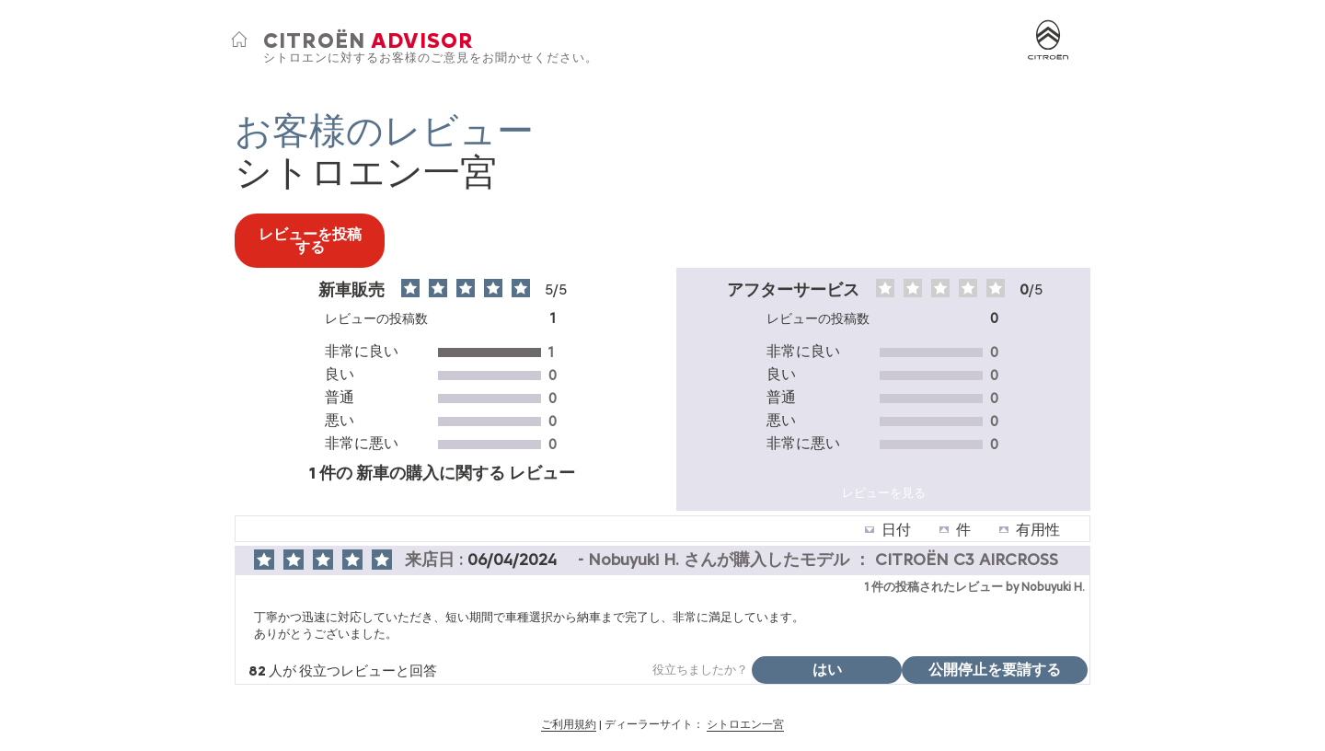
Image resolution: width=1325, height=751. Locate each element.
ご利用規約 (568, 724)
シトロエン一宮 (745, 724)
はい (827, 669)
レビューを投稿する (310, 240)
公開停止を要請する (994, 669)
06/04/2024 (514, 559)
